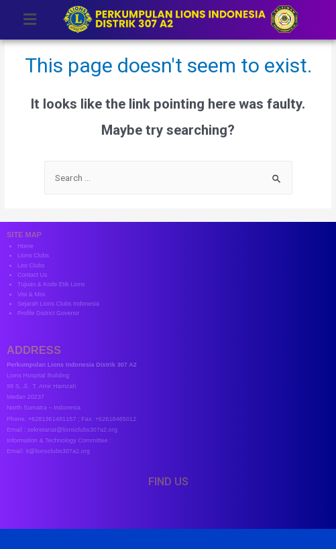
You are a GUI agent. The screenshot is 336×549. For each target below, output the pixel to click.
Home (25, 246)
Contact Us (32, 274)
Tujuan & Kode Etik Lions (51, 284)
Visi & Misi (31, 294)
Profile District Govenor (48, 313)
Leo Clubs (31, 265)
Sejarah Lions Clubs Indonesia (58, 303)
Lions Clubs (33, 255)
